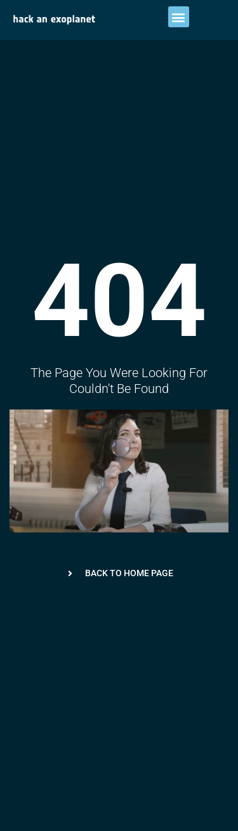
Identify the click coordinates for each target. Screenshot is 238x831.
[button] (178, 16)
